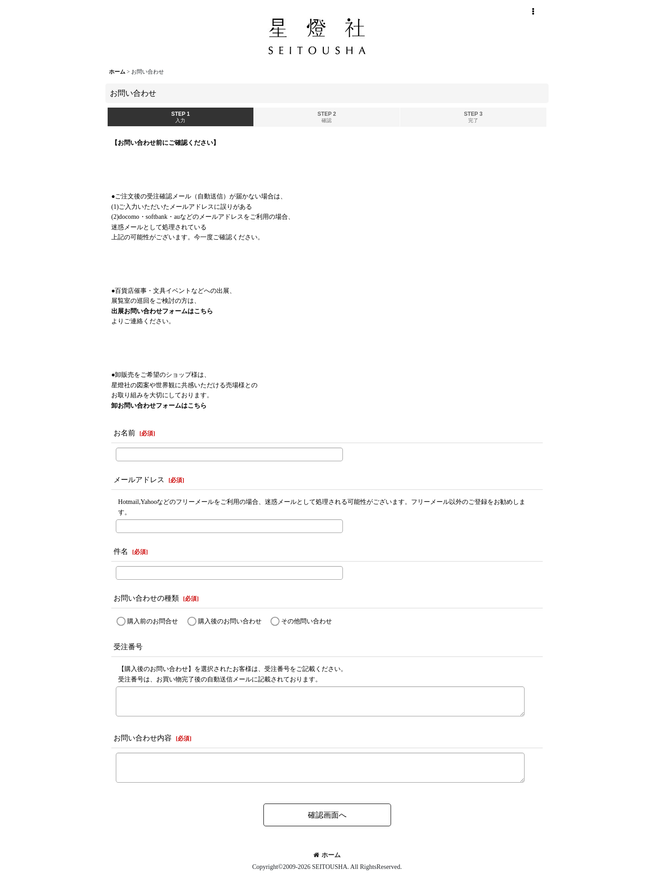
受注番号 (128, 646)
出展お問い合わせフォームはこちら (162, 311)
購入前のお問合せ (152, 621)
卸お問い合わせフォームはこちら (159, 405)
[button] (532, 12)
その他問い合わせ (306, 621)
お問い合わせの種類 (146, 598)
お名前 (124, 433)
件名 (121, 551)
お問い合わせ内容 (143, 738)
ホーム (327, 854)
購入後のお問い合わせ (230, 621)
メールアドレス (139, 479)
